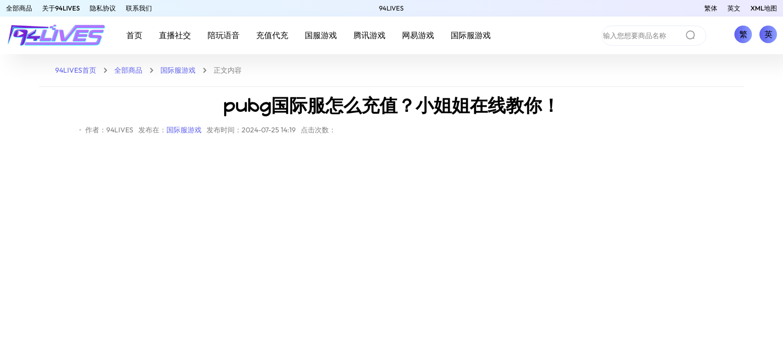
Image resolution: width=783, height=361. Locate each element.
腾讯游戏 (369, 35)
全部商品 (19, 8)
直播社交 (175, 35)
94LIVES (391, 8)
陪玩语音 (224, 35)
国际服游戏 (471, 35)
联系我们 (139, 8)
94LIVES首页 (75, 70)
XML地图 (763, 8)
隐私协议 (103, 8)
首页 (134, 35)
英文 (733, 8)
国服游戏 (321, 35)
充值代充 (272, 35)
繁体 (710, 8)
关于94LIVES (61, 8)
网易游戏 (418, 35)
